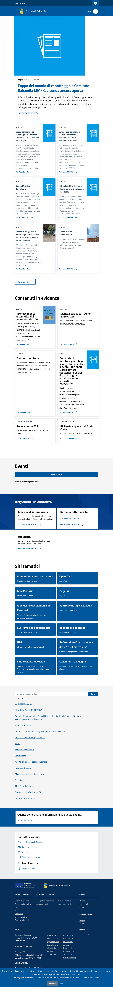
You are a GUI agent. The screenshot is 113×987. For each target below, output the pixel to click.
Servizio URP (20, 952)
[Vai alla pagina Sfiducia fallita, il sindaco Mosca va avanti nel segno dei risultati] (68, 216)
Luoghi (82, 920)
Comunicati (83, 904)
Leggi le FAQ (52, 935)
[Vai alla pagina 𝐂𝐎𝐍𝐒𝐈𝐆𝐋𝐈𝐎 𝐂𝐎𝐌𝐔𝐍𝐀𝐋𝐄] (68, 268)
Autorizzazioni (42, 904)
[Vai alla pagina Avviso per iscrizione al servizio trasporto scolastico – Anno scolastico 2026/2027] (68, 171)
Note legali (67, 948)
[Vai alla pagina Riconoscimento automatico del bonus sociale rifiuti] (24, 343)
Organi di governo (22, 900)
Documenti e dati (22, 920)
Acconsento (52, 983)
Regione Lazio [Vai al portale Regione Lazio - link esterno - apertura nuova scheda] (20, 3)
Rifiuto (62, 983)
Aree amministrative (23, 904)
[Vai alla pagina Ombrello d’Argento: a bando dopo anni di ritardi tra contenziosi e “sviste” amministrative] (24, 268)
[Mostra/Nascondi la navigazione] (2, 11)
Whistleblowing (69, 957)
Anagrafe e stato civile (45, 900)
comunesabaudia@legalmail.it (31, 955)
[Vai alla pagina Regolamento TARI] (25, 437)
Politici (17, 910)
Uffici (17, 907)
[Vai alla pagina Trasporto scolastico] (25, 411)
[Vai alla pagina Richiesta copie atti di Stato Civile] (69, 437)
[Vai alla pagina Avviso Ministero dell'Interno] (24, 216)
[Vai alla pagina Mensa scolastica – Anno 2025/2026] (69, 343)
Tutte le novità (25, 281)
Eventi (81, 923)
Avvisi (81, 907)
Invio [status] (93, 693)
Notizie (82, 900)
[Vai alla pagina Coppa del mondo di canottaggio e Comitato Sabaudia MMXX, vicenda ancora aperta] (24, 171)
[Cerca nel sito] (95, 11)
